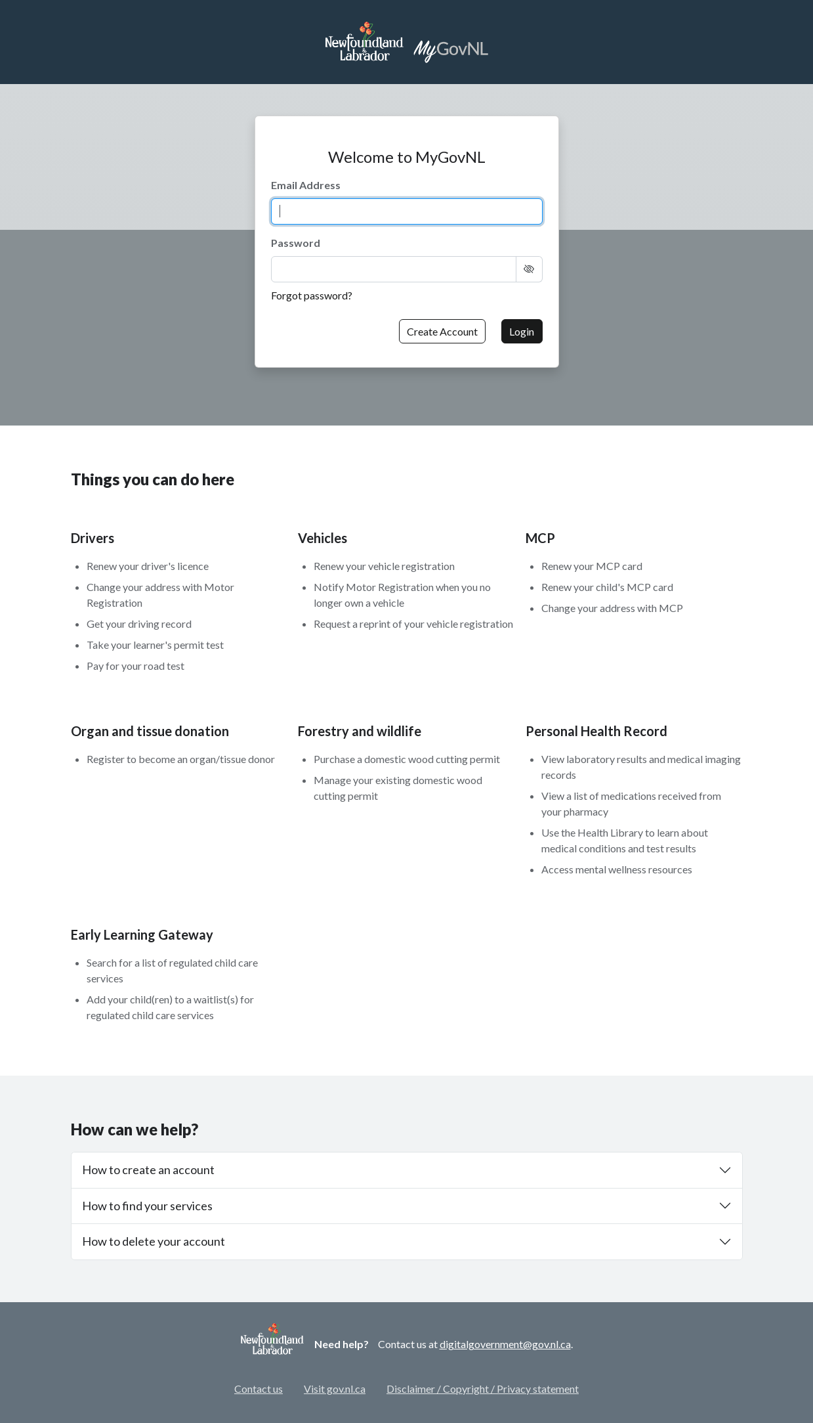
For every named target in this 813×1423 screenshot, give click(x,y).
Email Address (306, 185)
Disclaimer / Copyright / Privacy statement (482, 1388)
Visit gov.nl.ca (334, 1388)
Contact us (258, 1388)
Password (295, 242)
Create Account (442, 331)
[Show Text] (529, 269)
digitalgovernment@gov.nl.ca (505, 1344)
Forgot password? (311, 295)
